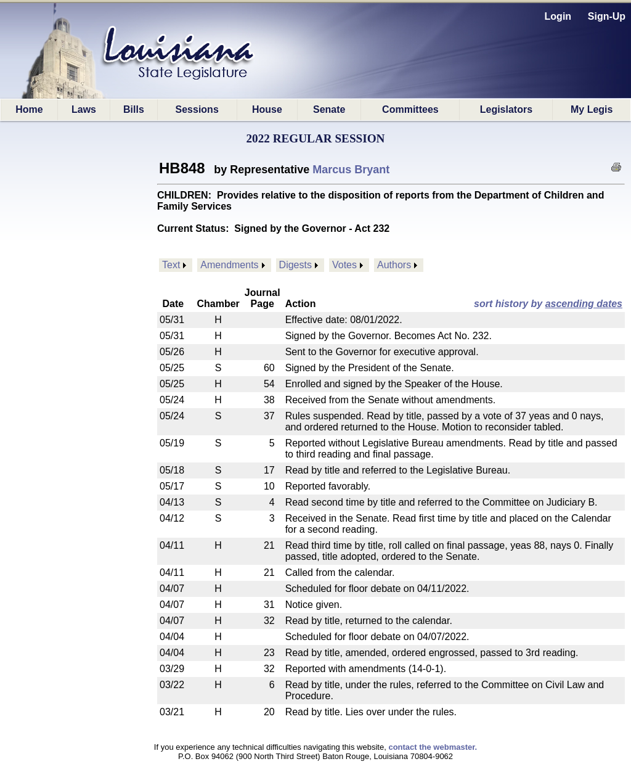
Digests (295, 265)
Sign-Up (606, 16)
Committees (410, 109)
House (267, 109)
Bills (133, 109)
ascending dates (583, 303)
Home (29, 109)
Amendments (229, 265)
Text (171, 265)
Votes (344, 265)
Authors (394, 265)
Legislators (506, 109)
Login (558, 16)
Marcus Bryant (350, 169)
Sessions (197, 109)
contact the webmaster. (432, 747)
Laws (83, 109)
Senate (329, 109)
